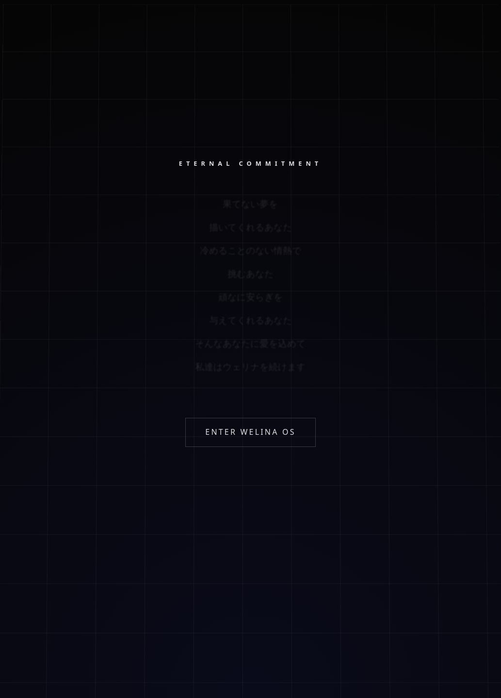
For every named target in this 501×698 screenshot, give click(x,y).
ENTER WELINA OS (250, 432)
